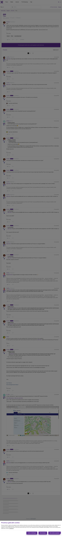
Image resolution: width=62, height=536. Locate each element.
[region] (31, 528)
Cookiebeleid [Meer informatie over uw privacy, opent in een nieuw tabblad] (11, 528)
